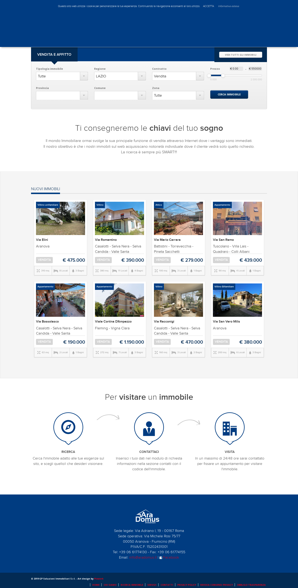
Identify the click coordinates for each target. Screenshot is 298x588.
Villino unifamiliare (47, 204)
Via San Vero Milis (226, 322)
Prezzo (215, 69)
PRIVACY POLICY (186, 584)
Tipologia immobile (49, 69)
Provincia (42, 88)
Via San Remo (223, 240)
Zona (155, 88)
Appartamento (222, 204)
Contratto (159, 69)
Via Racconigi (164, 322)
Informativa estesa (228, 6)
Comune (100, 88)
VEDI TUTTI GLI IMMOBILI (240, 54)
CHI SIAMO (110, 584)
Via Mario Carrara (167, 240)
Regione (100, 69)
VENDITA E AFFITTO (54, 54)
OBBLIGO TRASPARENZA (251, 584)
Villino (99, 204)
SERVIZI (151, 584)
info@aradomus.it (143, 557)
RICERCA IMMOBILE (132, 584)
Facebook (169, 557)
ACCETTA (208, 6)
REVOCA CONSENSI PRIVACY (216, 584)
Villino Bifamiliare (224, 286)
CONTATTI (167, 584)
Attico (158, 204)
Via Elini (42, 240)
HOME (96, 584)
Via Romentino (106, 240)
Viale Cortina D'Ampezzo (113, 322)
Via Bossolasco (47, 322)
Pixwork (98, 578)
